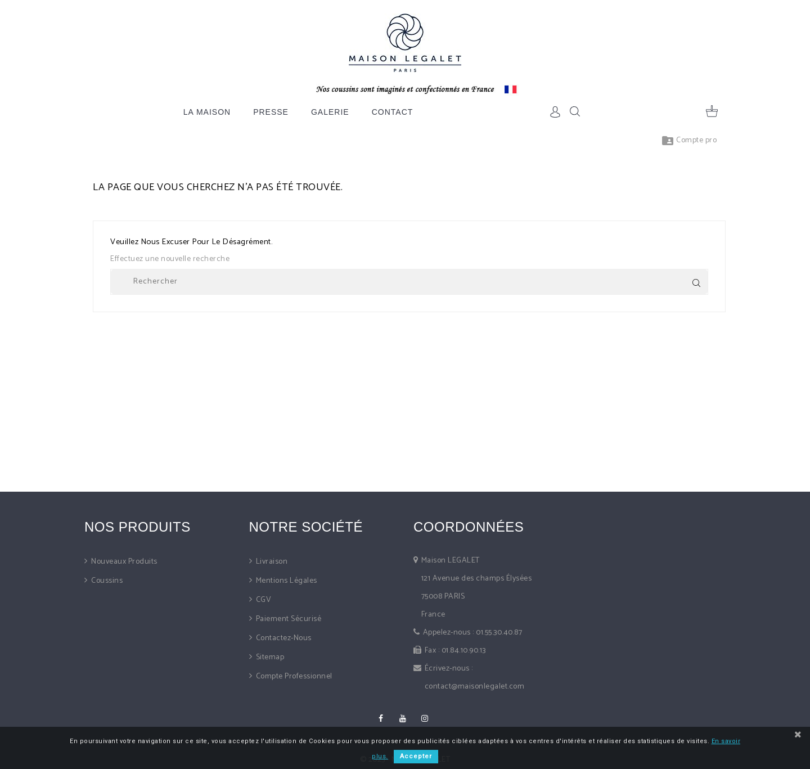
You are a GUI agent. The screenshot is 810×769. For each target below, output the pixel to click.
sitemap (269, 657)
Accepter (416, 756)
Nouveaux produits (123, 561)
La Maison (207, 111)
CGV (262, 599)
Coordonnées (468, 526)
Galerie (330, 111)
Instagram (425, 718)
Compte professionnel (293, 676)
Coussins (106, 580)
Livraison (270, 561)
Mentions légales (285, 580)
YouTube (403, 718)
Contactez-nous (283, 638)
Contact (392, 111)
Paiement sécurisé (287, 619)
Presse (271, 111)
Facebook (381, 718)
